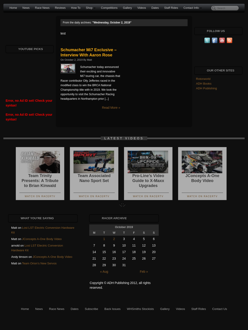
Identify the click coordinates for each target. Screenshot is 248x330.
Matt (89, 59)
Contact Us (219, 309)
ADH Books (203, 83)
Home (13, 7)
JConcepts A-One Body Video (42, 239)
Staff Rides (171, 7)
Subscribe (91, 309)
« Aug (104, 271)
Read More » (111, 107)
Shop (91, 7)
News (26, 7)
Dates (155, 7)
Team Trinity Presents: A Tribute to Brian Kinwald (40, 180)
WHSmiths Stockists (140, 309)
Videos (141, 7)
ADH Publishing (206, 88)
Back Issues (112, 309)
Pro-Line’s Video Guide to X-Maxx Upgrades (148, 180)
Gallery (127, 7)
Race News (42, 7)
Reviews (60, 7)
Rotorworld (203, 79)
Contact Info (193, 7)
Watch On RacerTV (40, 196)
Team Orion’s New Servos (39, 263)
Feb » (144, 271)
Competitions (109, 7)
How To (75, 7)
